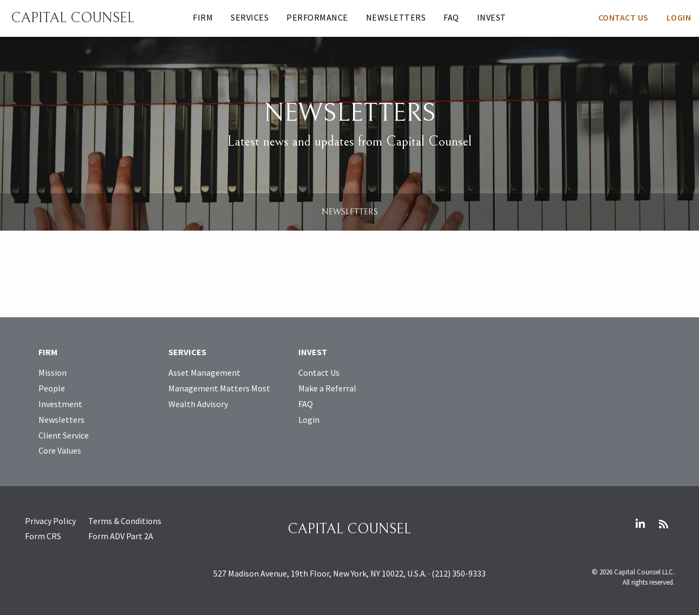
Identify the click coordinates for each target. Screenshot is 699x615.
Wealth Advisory (198, 403)
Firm (203, 17)
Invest (491, 17)
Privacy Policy (50, 520)
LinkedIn (640, 524)
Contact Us (623, 17)
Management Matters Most (219, 388)
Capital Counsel (72, 18)
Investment (60, 403)
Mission (52, 372)
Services (250, 17)
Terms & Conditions (124, 520)
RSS (664, 524)
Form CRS (43, 536)
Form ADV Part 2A (120, 536)
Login (679, 17)
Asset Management (204, 372)
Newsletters (396, 17)
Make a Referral (327, 388)
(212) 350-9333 (459, 573)
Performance (317, 17)
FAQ (451, 17)
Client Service (63, 435)
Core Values (59, 450)
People (51, 388)
